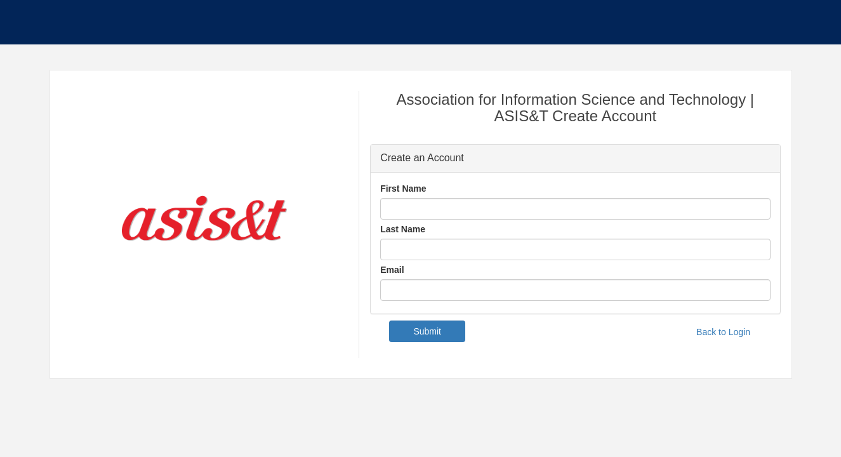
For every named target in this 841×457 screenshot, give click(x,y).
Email (392, 270)
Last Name (402, 229)
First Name (403, 188)
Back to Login (723, 332)
